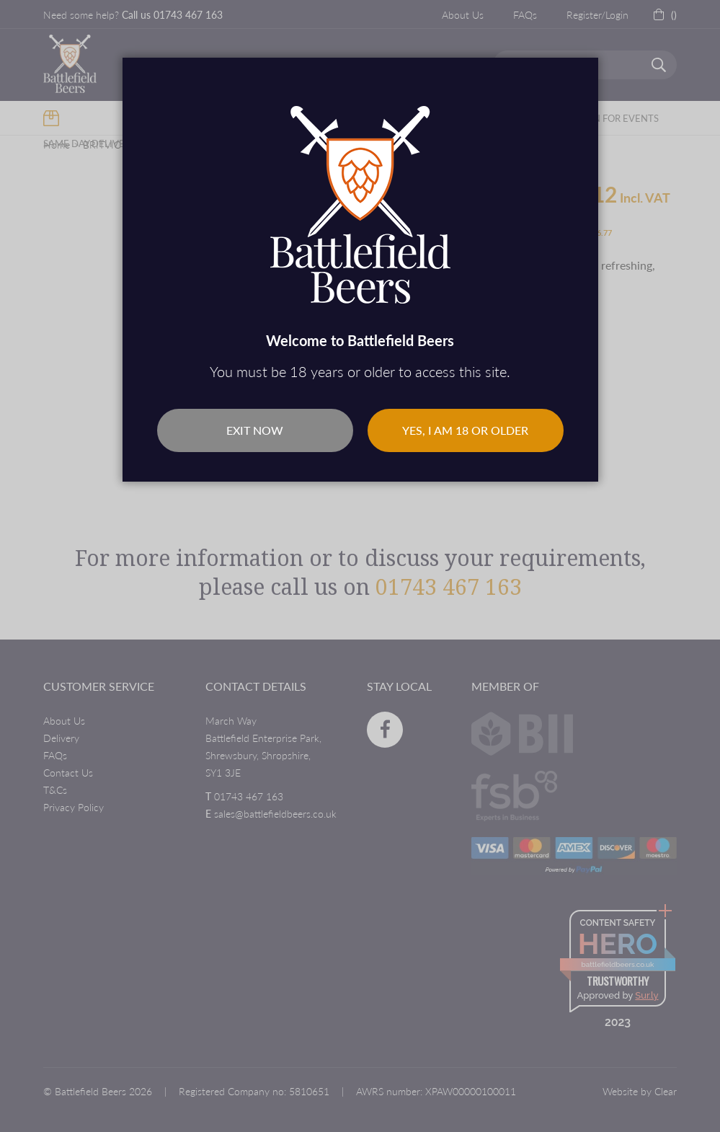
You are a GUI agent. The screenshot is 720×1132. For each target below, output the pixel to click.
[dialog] (360, 566)
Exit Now (254, 430)
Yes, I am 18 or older (465, 430)
